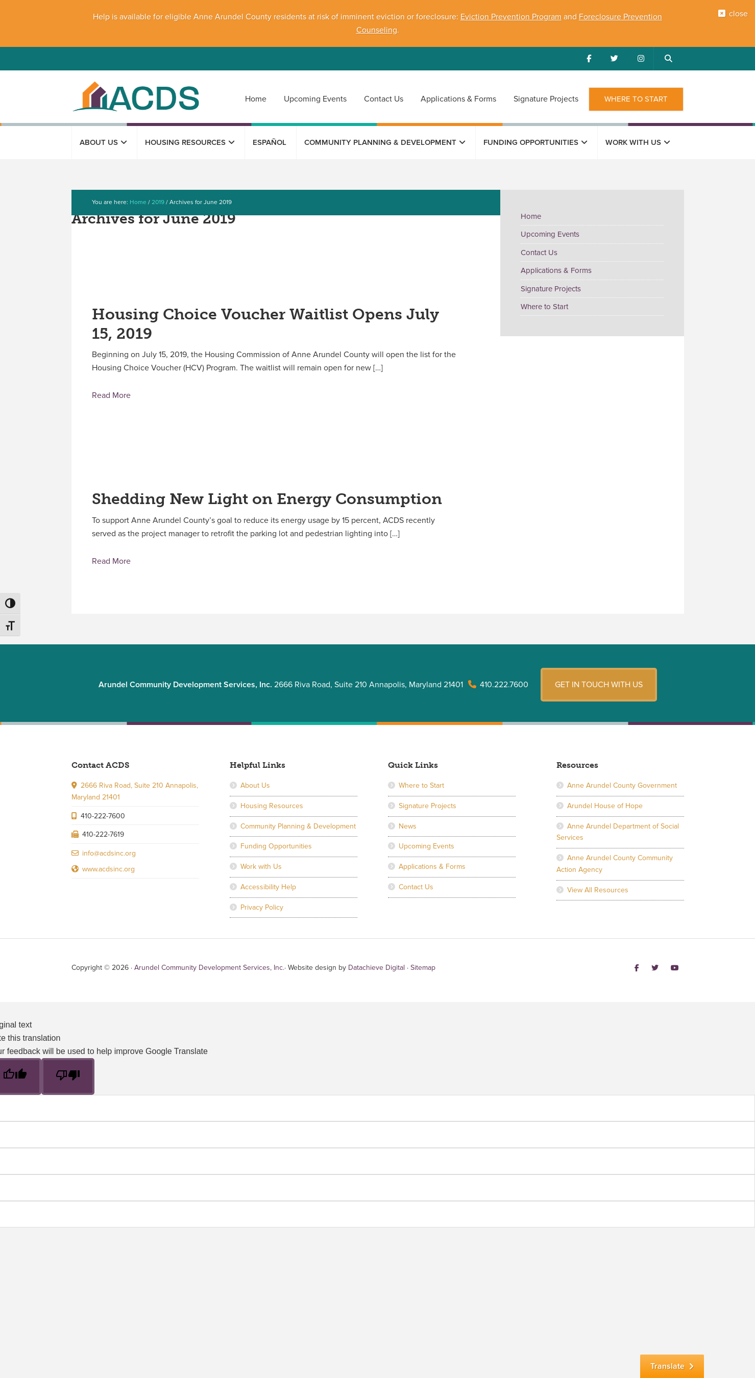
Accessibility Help (268, 903)
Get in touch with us (599, 701)
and (570, 17)
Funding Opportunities (276, 863)
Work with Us (261, 883)
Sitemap (422, 984)
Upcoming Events (550, 234)
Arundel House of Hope (605, 822)
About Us (255, 801)
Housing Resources (271, 822)
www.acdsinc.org (108, 885)
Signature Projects (551, 288)
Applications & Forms (556, 270)
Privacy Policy (261, 923)
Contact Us (539, 252)
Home (531, 216)
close (735, 17)
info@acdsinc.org (109, 869)
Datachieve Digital (376, 984)
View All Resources (597, 906)
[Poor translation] (67, 1093)
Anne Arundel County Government (622, 801)
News (408, 842)
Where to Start (544, 306)
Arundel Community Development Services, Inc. (135, 96)
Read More (111, 395)
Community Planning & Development (298, 842)
